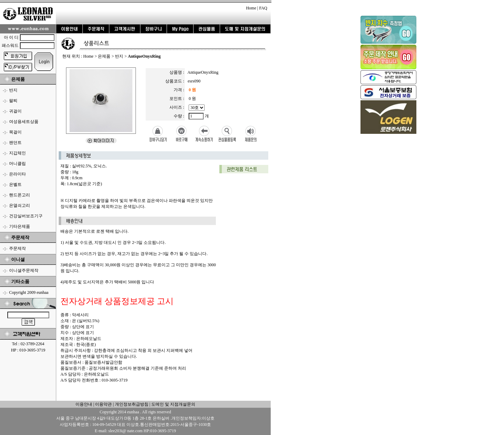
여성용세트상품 (23, 121)
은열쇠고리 (19, 205)
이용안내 (83, 404)
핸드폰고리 (19, 195)
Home (251, 8)
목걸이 (15, 132)
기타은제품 (19, 226)
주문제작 (17, 248)
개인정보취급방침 (131, 404)
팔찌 (13, 100)
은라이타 (17, 174)
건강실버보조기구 (26, 215)
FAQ (263, 8)
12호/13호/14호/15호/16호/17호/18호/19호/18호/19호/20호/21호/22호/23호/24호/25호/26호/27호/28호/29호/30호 (197, 107)
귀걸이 (15, 111)
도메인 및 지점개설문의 (173, 404)
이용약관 (103, 404)
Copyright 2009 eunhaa (29, 292)
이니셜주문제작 (23, 270)
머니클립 (17, 163)
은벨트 (15, 184)
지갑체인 (17, 153)
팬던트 (15, 142)
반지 (13, 90)
